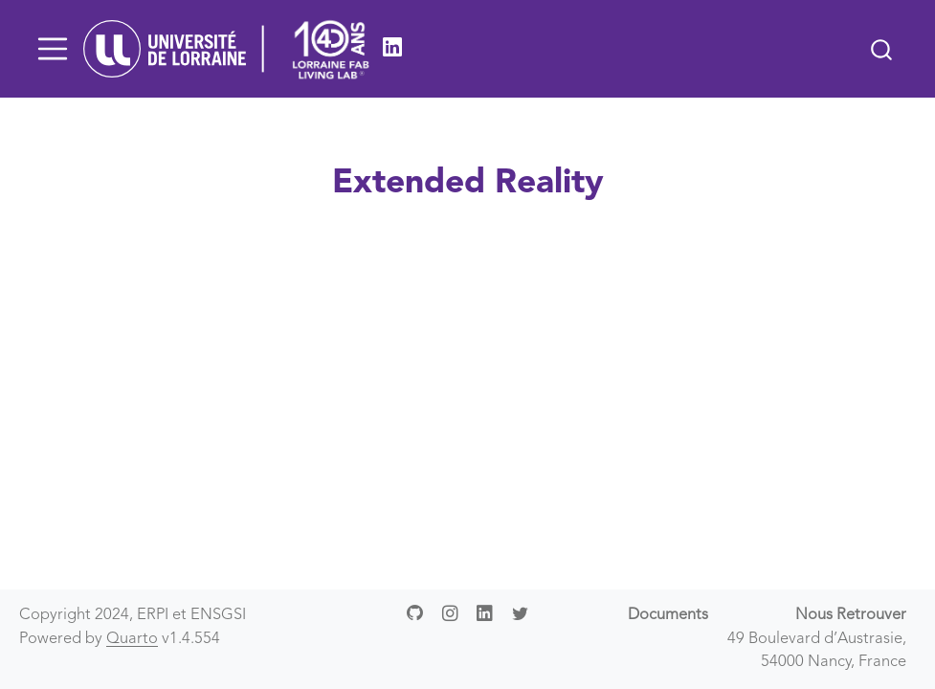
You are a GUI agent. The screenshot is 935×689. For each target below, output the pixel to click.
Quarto (132, 639)
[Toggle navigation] (52, 49)
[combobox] (882, 48)
